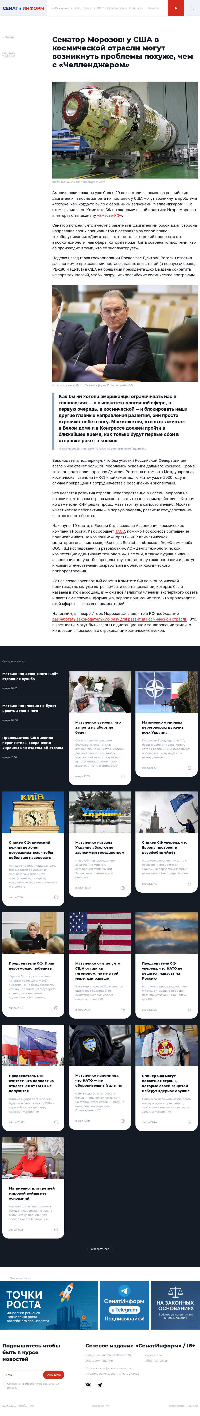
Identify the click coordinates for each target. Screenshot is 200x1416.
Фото (100, 8)
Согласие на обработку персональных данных (33, 1386)
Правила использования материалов (112, 1373)
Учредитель (153, 1355)
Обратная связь (156, 1360)
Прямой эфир (117, 8)
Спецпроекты (85, 8)
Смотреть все (100, 1249)
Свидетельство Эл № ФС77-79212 (108, 1355)
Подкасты (136, 8)
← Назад (8, 37)
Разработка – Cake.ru (183, 1405)
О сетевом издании (99, 1360)
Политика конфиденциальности (108, 1368)
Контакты (152, 8)
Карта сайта (100, 1405)
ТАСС (120, 531)
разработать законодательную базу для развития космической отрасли (119, 619)
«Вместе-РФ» (109, 215)
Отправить (54, 1374)
